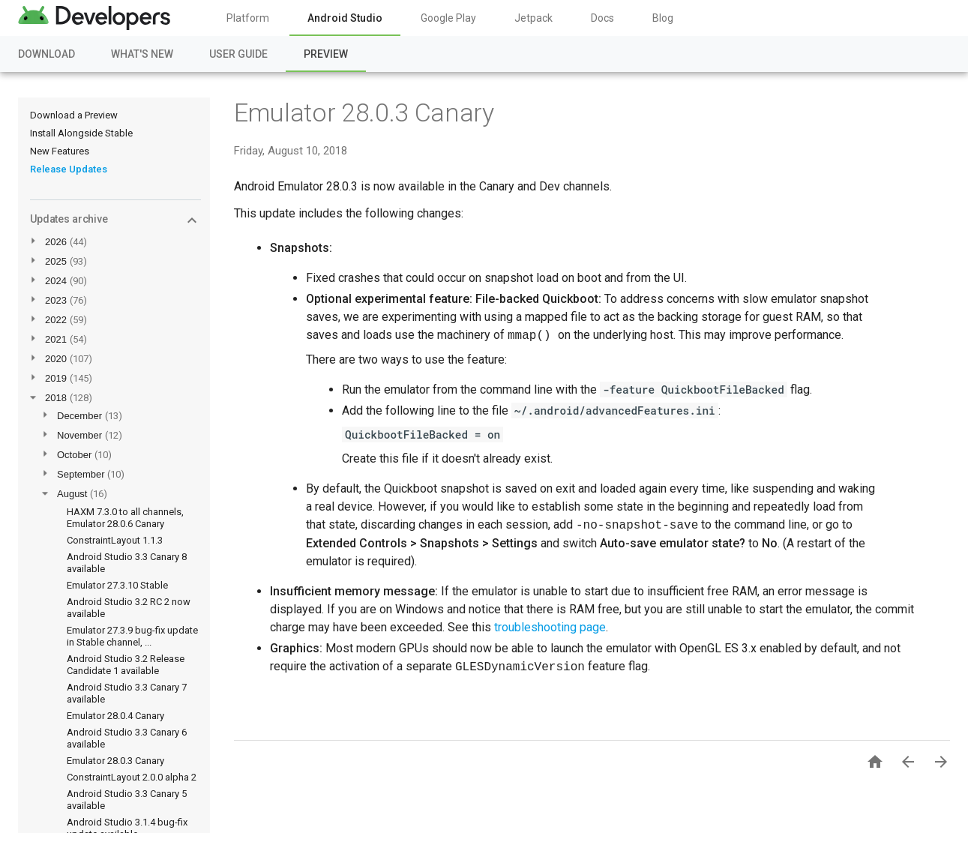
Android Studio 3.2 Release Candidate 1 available (125, 664)
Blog (662, 18)
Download (46, 54)
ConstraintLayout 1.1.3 (115, 540)
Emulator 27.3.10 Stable (117, 585)
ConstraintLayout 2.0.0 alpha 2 (131, 777)
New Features (59, 151)
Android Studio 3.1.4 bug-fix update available (127, 828)
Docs (602, 18)
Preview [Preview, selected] (326, 54)
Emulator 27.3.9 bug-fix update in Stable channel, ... (132, 636)
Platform (247, 18)
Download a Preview (74, 115)
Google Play (448, 18)
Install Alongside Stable (81, 133)
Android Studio (344, 18)
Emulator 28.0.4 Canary (115, 715)
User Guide (238, 54)
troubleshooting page (550, 627)
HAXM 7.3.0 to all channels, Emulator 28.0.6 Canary (125, 517)
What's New (142, 54)
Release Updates (68, 169)
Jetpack (533, 18)
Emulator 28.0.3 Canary (115, 760)
